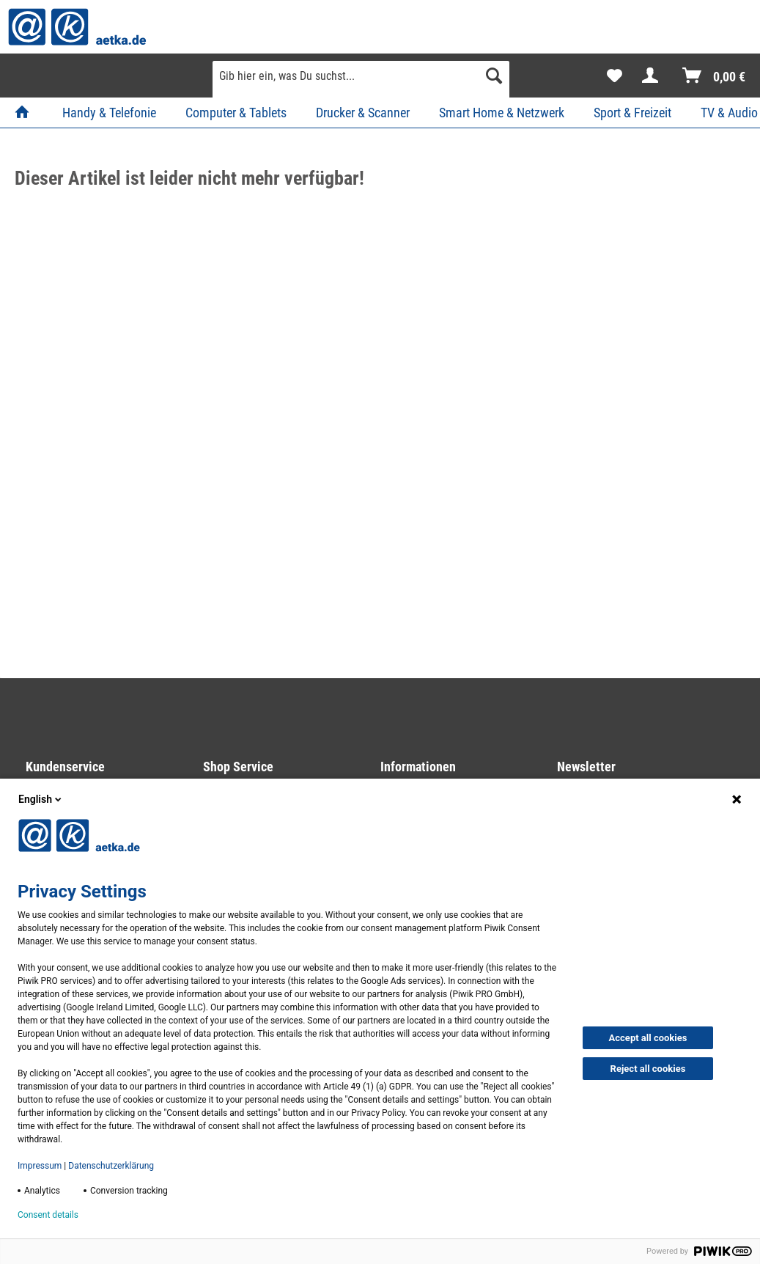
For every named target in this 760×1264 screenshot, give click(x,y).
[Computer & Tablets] (236, 113)
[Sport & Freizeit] (632, 113)
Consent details (48, 1215)
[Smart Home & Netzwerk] (501, 113)
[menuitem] (361, 81)
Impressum (40, 1166)
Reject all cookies (648, 1068)
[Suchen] (494, 75)
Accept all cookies (648, 1037)
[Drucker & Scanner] (362, 113)
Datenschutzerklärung (111, 1166)
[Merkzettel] (614, 75)
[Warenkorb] (714, 75)
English (41, 799)
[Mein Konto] (653, 75)
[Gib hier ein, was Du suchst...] (361, 75)
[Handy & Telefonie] (109, 113)
